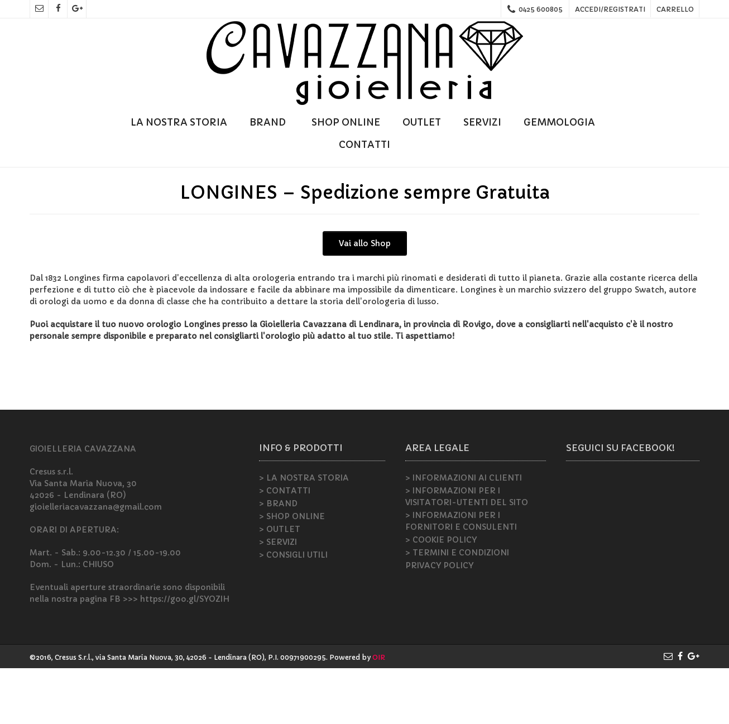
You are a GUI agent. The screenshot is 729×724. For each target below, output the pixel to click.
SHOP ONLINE (345, 122)
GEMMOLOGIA (561, 122)
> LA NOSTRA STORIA (304, 534)
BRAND (269, 122)
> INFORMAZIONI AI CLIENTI (463, 534)
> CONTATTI (284, 546)
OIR (378, 713)
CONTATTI (364, 144)
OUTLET (421, 122)
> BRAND (278, 559)
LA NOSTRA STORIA (179, 122)
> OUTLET (279, 585)
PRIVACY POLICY (439, 621)
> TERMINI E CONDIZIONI (457, 608)
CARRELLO (675, 9)
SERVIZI (482, 122)
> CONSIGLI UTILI (293, 611)
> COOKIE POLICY (441, 596)
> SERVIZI (278, 598)
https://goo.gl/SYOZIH (184, 655)
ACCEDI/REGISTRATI (610, 9)
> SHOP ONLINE (292, 572)
